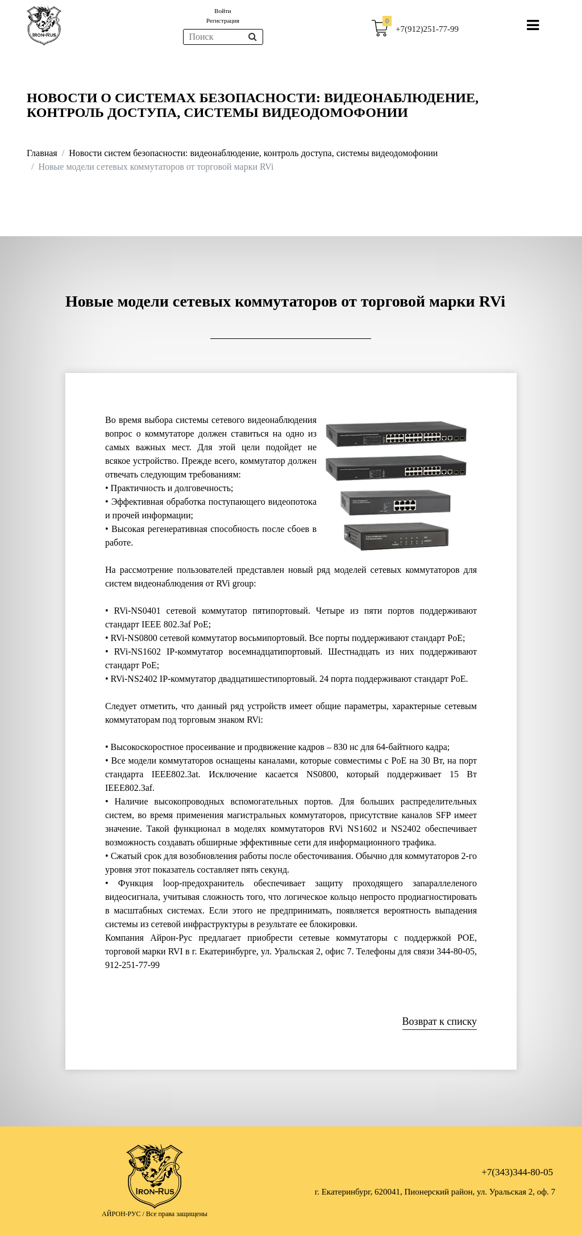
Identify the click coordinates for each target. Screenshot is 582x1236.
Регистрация (222, 20)
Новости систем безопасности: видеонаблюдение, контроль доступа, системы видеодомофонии (253, 153)
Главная (42, 153)
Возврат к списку (439, 1021)
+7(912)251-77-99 (427, 28)
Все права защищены (176, 1214)
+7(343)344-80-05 (517, 1172)
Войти (222, 10)
